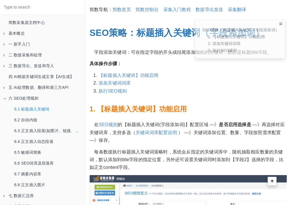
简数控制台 (147, 9)
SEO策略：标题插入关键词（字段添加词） (240, 30)
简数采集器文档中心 (27, 22)
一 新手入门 (16, 44)
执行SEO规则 (113, 91)
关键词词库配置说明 (157, 132)
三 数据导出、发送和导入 (28, 65)
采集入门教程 (177, 9)
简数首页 (122, 9)
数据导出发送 (209, 9)
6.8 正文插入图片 (29, 185)
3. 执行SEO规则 (222, 50)
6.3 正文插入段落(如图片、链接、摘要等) (49, 130)
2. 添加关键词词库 (224, 43)
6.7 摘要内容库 (27, 174)
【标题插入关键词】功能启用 (129, 75)
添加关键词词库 (115, 83)
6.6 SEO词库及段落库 (34, 163)
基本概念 (14, 33)
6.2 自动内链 (25, 120)
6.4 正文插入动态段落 (33, 141)
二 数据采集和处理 (22, 55)
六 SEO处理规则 (20, 98)
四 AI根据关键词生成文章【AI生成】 (41, 76)
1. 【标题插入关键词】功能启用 (236, 36)
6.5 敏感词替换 (27, 152)
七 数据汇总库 (18, 195)
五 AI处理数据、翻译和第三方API (35, 87)
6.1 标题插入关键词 (31, 109)
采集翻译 (237, 9)
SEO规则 (108, 124)
